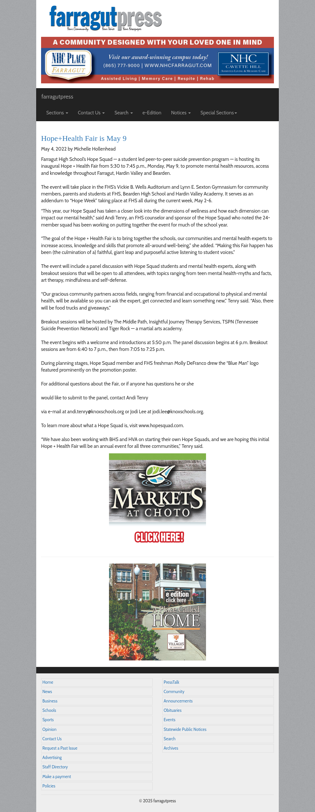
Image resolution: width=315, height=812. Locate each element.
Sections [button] (57, 113)
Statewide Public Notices (185, 729)
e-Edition (152, 113)
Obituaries (172, 710)
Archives (171, 748)
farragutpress (57, 96)
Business (49, 701)
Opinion (49, 729)
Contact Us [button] (91, 113)
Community (174, 691)
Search (170, 738)
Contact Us (51, 738)
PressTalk (171, 682)
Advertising (52, 757)
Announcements (178, 701)
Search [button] (123, 113)
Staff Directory (55, 767)
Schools (49, 710)
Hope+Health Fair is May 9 (83, 138)
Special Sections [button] (219, 113)
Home (47, 682)
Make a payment (56, 776)
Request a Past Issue (59, 748)
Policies (48, 786)
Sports (48, 719)
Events (169, 719)
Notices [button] (181, 113)
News (47, 691)
